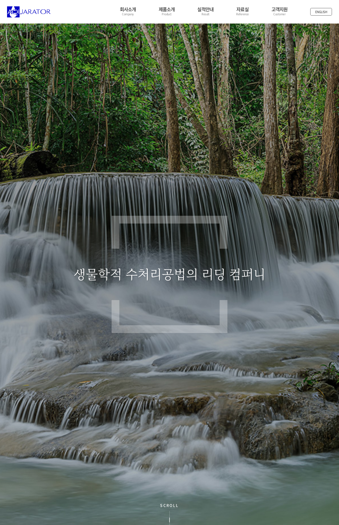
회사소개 (128, 11)
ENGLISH (321, 11)
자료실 (242, 11)
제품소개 (167, 11)
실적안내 (205, 11)
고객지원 (279, 11)
